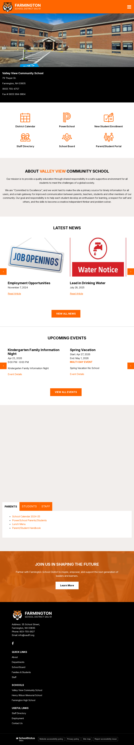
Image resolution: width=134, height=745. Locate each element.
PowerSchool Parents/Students (29, 520)
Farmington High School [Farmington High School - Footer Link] (23, 700)
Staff (14, 677)
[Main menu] (129, 6)
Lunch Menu (19, 524)
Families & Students (21, 672)
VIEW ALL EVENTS (66, 392)
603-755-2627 (27, 631)
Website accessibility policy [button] (51, 739)
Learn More (67, 585)
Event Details (15, 370)
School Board (18, 667)
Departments (18, 662)
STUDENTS (29, 506)
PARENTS (11, 506)
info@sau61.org (26, 635)
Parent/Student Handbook (26, 527)
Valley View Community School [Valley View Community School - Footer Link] (27, 690)
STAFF (45, 506)
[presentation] (3, 271)
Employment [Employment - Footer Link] (18, 718)
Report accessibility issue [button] (106, 739)
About (15, 657)
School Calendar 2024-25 (26, 516)
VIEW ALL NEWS (66, 313)
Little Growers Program (26, 283)
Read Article (14, 299)
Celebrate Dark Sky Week (28, 350)
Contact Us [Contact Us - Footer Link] (17, 723)
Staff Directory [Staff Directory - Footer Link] (19, 713)
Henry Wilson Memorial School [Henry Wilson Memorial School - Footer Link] (27, 695)
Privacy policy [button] (73, 739)
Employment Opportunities (91, 283)
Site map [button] (87, 739)
